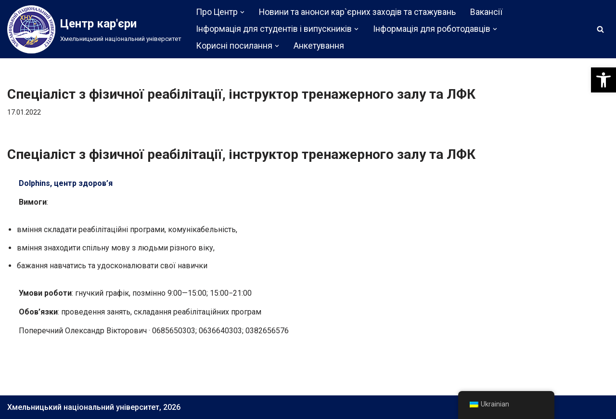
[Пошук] (600, 29)
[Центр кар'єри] (94, 29)
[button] (603, 79)
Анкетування (319, 46)
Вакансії (486, 12)
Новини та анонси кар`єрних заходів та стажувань (357, 12)
